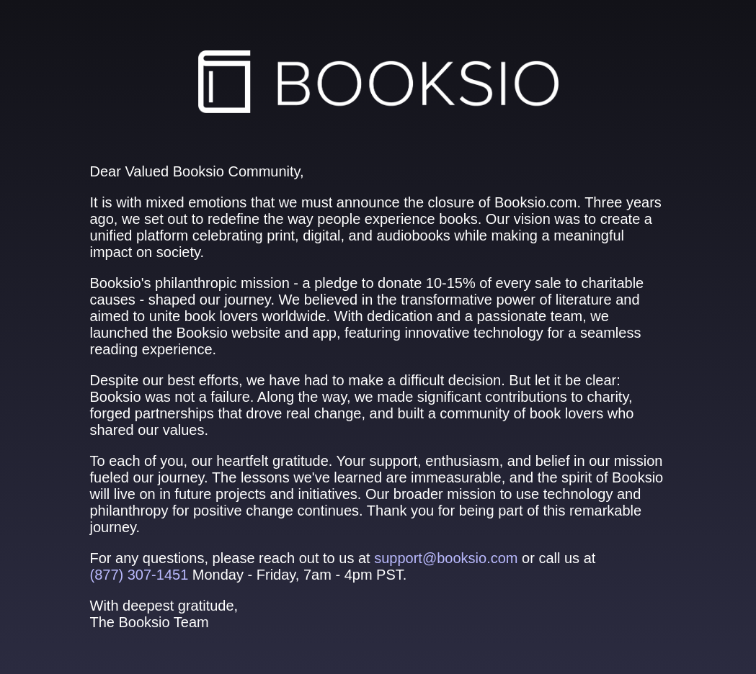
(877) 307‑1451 (139, 575)
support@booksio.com (445, 558)
